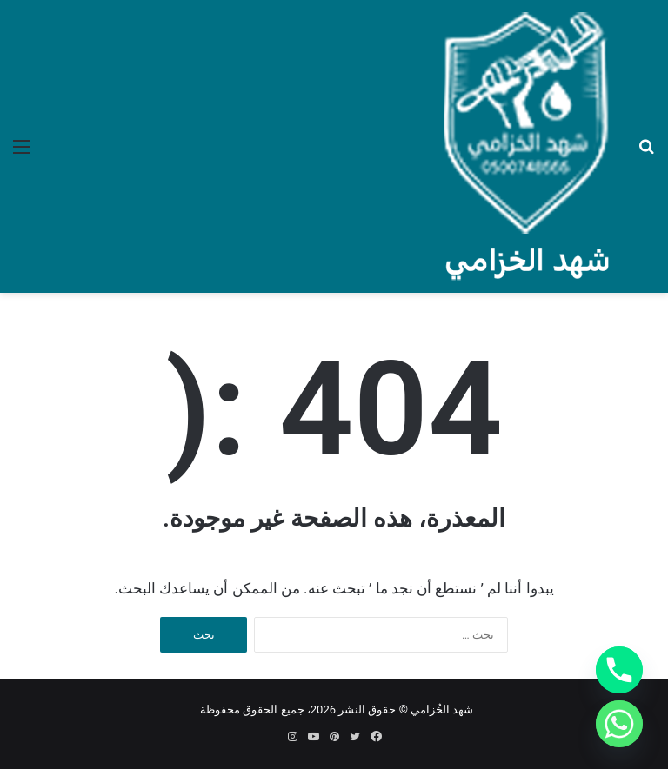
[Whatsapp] (619, 723)
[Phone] (619, 669)
